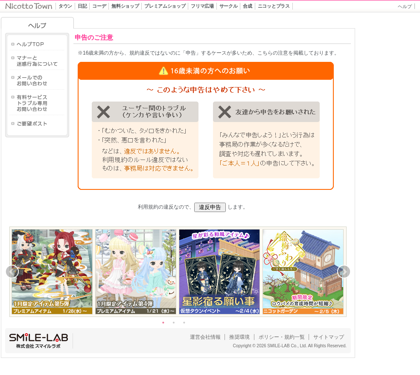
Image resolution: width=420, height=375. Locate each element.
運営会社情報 (205, 337)
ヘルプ (405, 6)
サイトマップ (328, 337)
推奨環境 (239, 337)
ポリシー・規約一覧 (282, 337)
